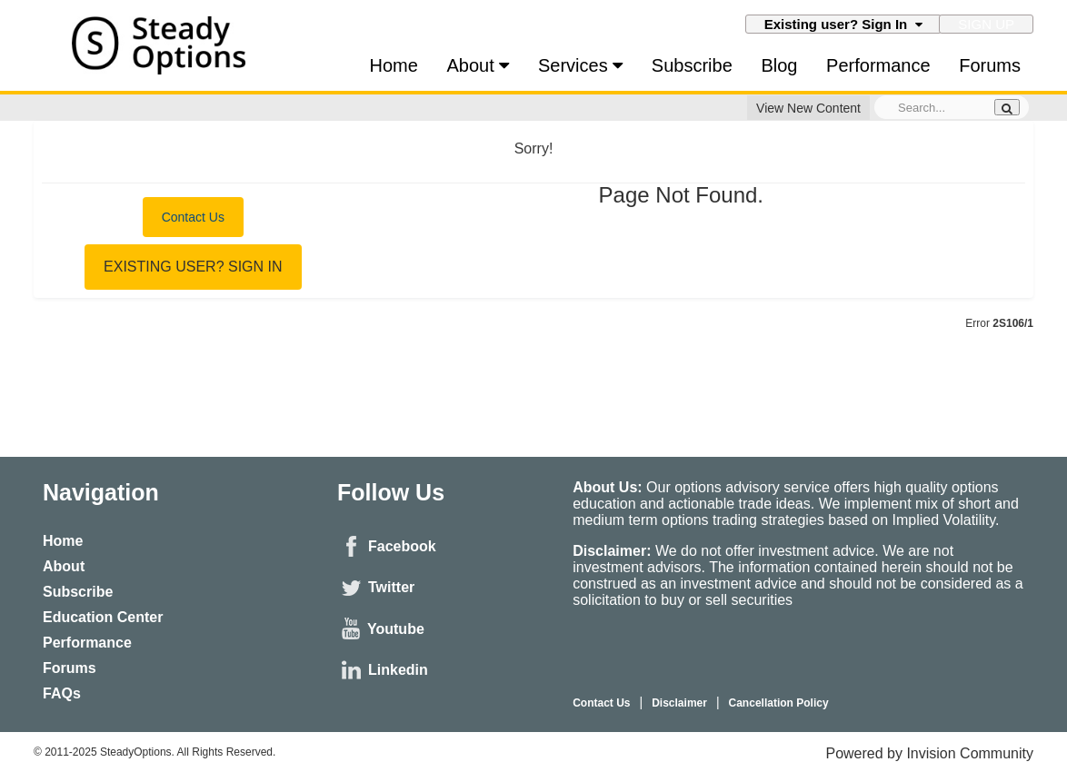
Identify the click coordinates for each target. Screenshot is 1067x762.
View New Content (808, 108)
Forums (990, 65)
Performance (878, 65)
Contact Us (193, 217)
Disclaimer (679, 703)
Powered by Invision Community (929, 753)
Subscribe (692, 65)
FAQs (62, 693)
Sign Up (986, 24)
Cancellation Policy (779, 703)
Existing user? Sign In (843, 24)
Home (394, 65)
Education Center (103, 617)
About (478, 65)
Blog (779, 65)
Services (580, 65)
